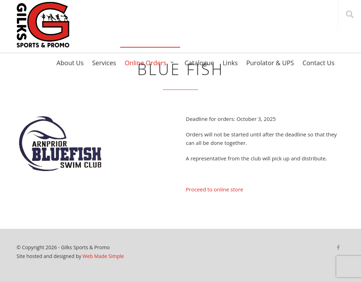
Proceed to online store (214, 189)
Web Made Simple (103, 256)
